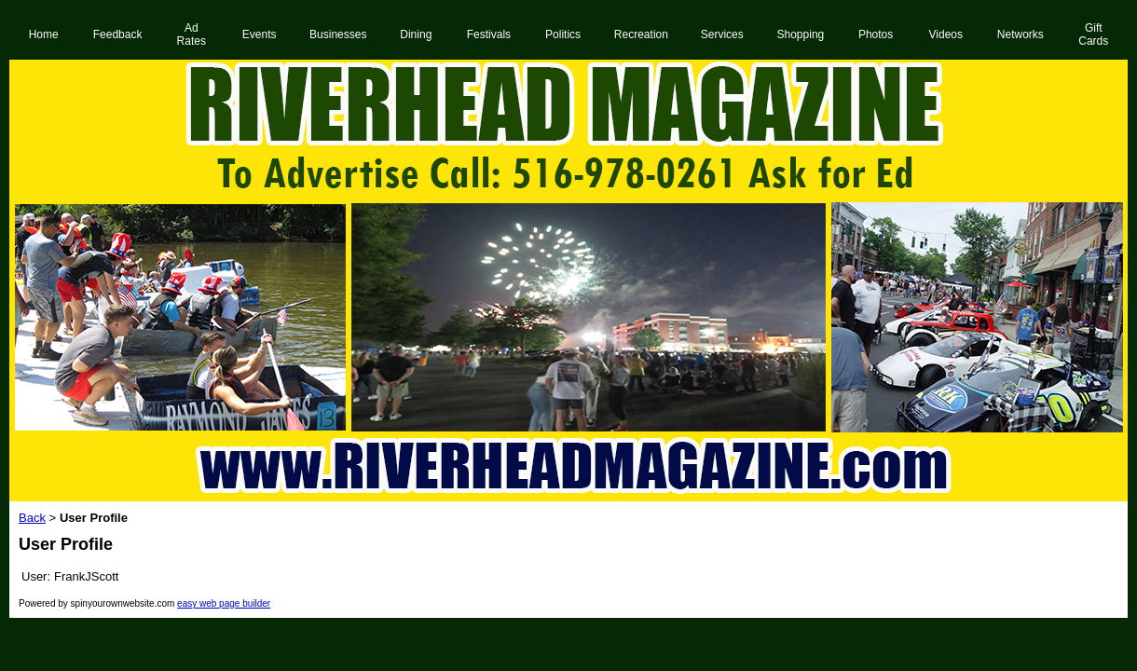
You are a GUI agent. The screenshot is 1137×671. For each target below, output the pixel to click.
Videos (946, 34)
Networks (1020, 34)
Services (722, 34)
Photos (875, 34)
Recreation (641, 34)
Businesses (337, 34)
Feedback (118, 34)
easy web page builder (223, 603)
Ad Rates (191, 34)
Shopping (801, 34)
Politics (563, 34)
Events (259, 34)
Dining (416, 34)
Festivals (489, 34)
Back (32, 518)
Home (44, 34)
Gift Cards (1093, 34)
